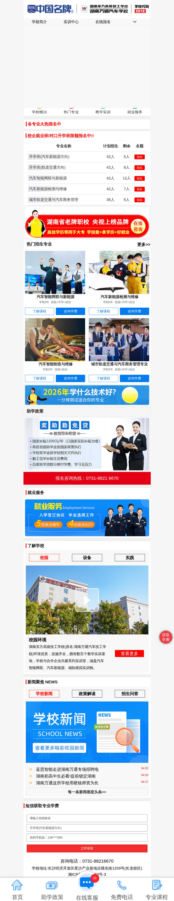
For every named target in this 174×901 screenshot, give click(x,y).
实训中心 (71, 22)
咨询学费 (70, 311)
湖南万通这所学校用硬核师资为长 (67, 783)
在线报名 (103, 22)
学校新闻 (44, 693)
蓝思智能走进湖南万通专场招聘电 (67, 769)
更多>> (143, 244)
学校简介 (39, 22)
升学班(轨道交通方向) (47, 167)
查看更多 (129, 653)
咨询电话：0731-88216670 (87, 861)
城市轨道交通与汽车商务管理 (53, 200)
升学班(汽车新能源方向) (49, 157)
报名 (139, 156)
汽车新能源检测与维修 (48, 189)
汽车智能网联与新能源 (48, 178)
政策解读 (87, 693)
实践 (130, 557)
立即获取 (87, 848)
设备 (87, 557)
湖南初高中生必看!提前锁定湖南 (66, 776)
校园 (44, 557)
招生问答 (130, 693)
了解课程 (39, 311)
